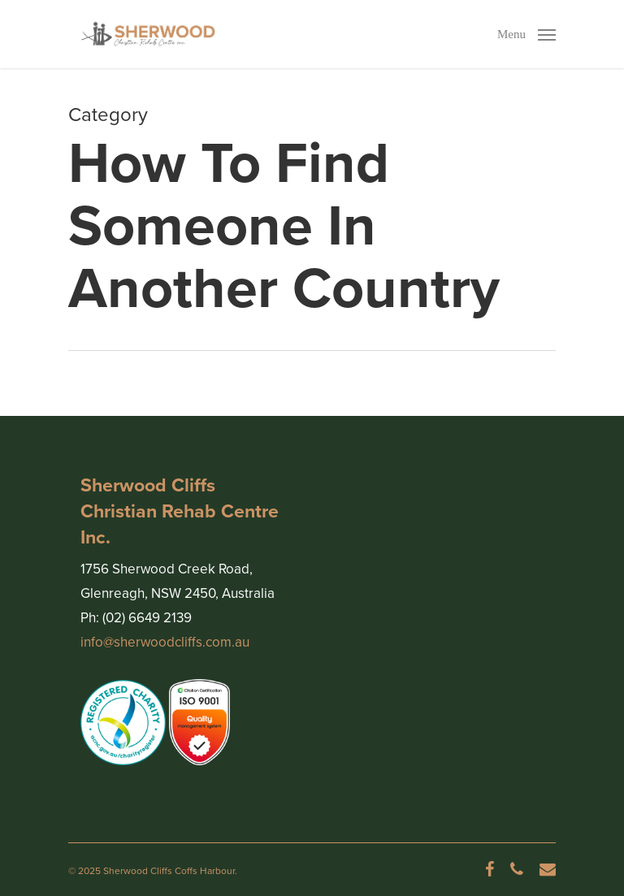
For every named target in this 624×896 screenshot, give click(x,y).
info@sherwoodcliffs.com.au (164, 642)
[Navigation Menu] (526, 32)
